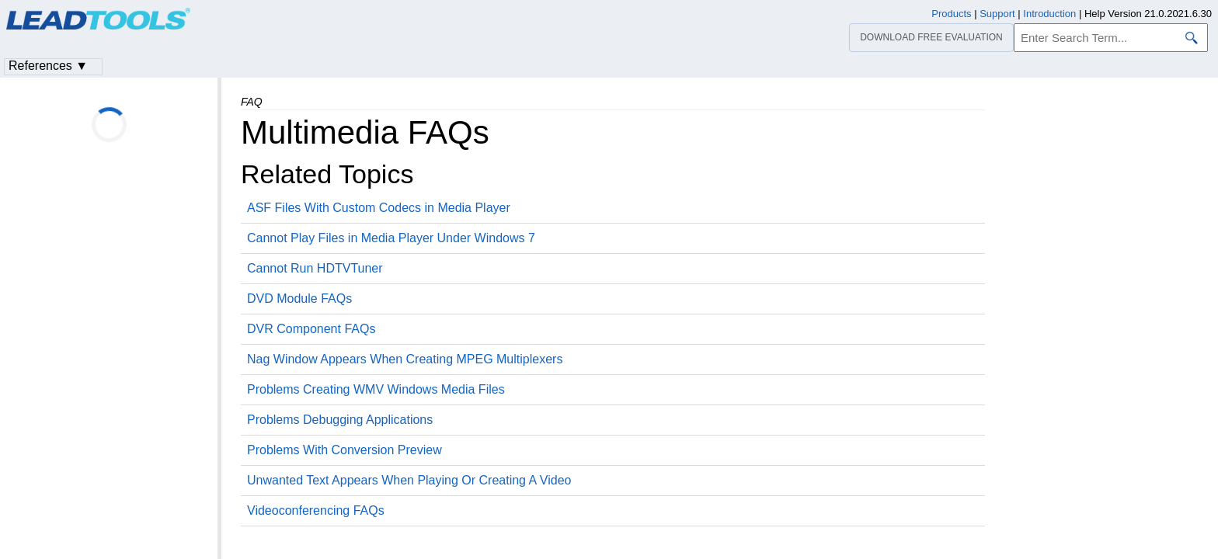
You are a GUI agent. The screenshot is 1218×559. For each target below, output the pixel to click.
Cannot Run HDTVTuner (315, 268)
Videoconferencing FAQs (316, 510)
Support (997, 13)
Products (951, 13)
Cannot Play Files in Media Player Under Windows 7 (391, 238)
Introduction (1049, 13)
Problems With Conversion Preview (344, 450)
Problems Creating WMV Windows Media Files (376, 389)
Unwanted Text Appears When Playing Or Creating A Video (409, 480)
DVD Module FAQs (299, 298)
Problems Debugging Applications (340, 419)
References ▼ (48, 65)
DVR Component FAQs (311, 328)
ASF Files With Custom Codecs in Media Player (378, 207)
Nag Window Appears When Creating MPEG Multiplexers (404, 359)
